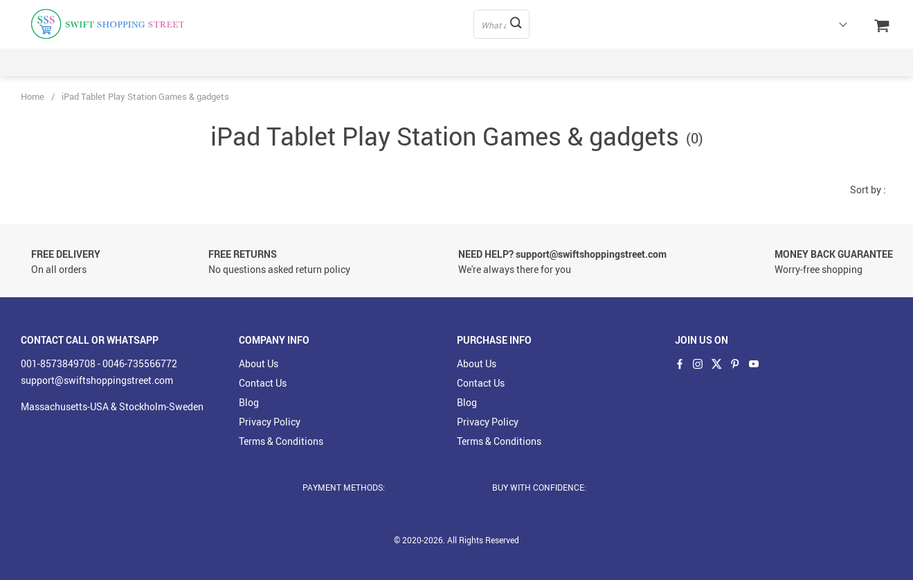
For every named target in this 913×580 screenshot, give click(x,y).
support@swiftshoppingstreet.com (97, 380)
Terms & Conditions (281, 441)
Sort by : (868, 189)
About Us (258, 363)
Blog (249, 402)
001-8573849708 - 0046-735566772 (99, 363)
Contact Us (263, 382)
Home (32, 96)
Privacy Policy (269, 421)
